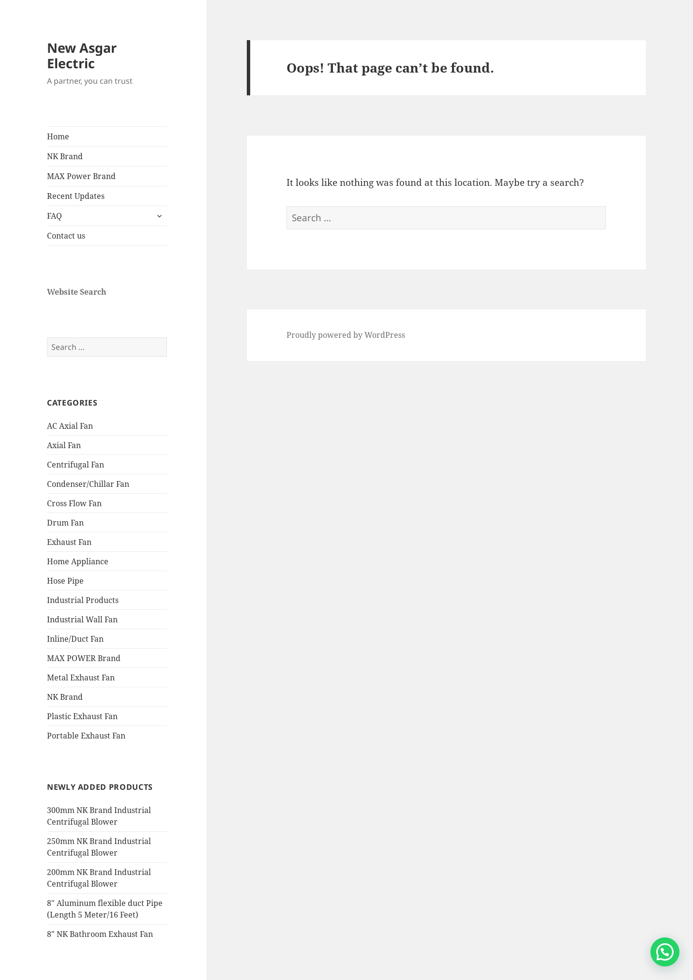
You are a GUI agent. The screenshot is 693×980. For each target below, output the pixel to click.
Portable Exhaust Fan (86, 735)
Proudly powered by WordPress (345, 335)
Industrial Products (83, 600)
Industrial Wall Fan (82, 619)
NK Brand (65, 156)
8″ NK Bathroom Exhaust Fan (100, 934)
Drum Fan (65, 522)
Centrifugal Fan (75, 464)
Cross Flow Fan (74, 503)
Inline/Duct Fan (75, 638)
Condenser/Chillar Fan (88, 484)
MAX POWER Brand (84, 658)
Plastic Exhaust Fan (82, 716)
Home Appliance (77, 561)
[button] (664, 951)
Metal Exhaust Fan (81, 677)
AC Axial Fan (70, 426)
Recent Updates (76, 196)
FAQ (54, 216)
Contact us (66, 235)
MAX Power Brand (81, 176)
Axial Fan (64, 445)
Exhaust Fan (69, 542)
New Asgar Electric (82, 55)
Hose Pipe (65, 580)
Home (58, 136)
